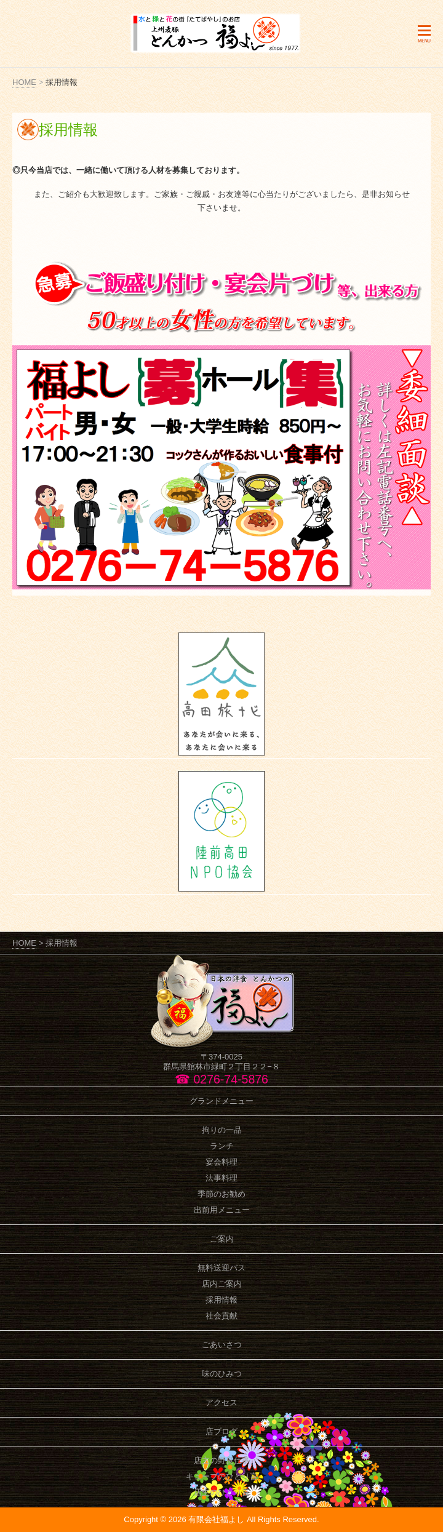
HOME (24, 82)
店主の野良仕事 (222, 1460)
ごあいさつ (222, 1344)
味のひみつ (222, 1373)
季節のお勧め (221, 1194)
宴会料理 (221, 1162)
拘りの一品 (222, 1130)
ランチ (222, 1146)
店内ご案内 (222, 1283)
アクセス (221, 1402)
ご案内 (222, 1238)
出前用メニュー (222, 1210)
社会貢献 (221, 1315)
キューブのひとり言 (222, 1476)
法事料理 (221, 1178)
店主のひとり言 (222, 1492)
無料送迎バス (221, 1267)
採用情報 (221, 1299)
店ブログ (221, 1431)
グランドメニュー (221, 1101)
